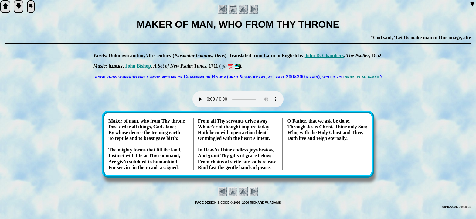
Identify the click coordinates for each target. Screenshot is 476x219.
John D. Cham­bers (324, 55)
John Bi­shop (138, 65)
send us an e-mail (362, 76)
